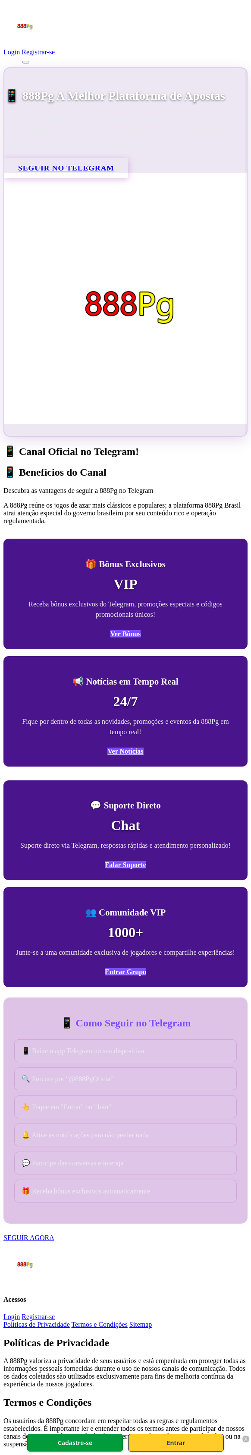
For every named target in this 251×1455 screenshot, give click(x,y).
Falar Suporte (125, 864)
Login (11, 52)
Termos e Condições (99, 1324)
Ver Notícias (125, 751)
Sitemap (140, 1324)
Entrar (176, 1443)
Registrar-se (38, 52)
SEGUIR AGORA (28, 1237)
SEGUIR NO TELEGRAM (66, 168)
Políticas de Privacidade (36, 1324)
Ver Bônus (125, 634)
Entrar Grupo (125, 971)
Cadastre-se (75, 1443)
